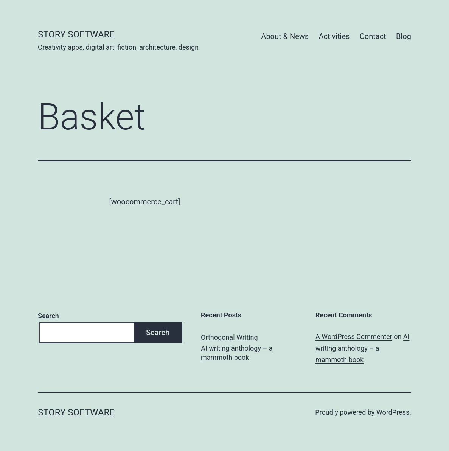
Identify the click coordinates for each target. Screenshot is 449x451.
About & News (285, 36)
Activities (334, 36)
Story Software (76, 34)
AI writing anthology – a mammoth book (236, 352)
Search (48, 316)
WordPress (392, 412)
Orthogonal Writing (229, 337)
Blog (403, 36)
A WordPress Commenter (353, 337)
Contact (373, 36)
